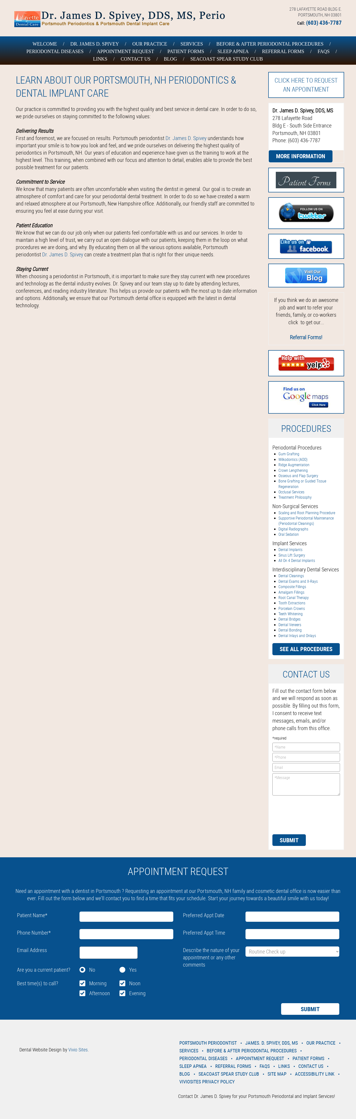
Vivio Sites (78, 1049)
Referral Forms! (306, 337)
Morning (98, 983)
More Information (300, 156)
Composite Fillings (292, 586)
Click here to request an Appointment (306, 84)
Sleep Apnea (233, 51)
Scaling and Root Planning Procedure (306, 512)
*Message (306, 784)
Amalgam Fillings (291, 592)
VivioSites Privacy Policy (207, 1081)
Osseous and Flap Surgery (298, 475)
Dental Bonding (290, 630)
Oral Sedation (288, 534)
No (92, 969)
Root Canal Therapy (293, 597)
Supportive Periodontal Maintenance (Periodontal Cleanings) (306, 520)
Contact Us (135, 59)
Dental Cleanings (291, 575)
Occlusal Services (291, 492)
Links (100, 59)
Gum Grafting (288, 454)
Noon (135, 983)
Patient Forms (185, 51)
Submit (289, 840)
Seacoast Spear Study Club (226, 59)
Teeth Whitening (290, 613)
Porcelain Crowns (291, 608)
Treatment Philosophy (295, 497)
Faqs (323, 51)
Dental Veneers (289, 624)
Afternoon (99, 993)
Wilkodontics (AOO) (293, 459)
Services (192, 44)
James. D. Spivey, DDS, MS (271, 1043)
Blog (170, 59)
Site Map (277, 1074)
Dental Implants (290, 549)
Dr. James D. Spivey (94, 44)
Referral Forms (283, 51)
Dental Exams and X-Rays (298, 581)
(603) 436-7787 (324, 22)
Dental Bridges (289, 619)
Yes (133, 969)
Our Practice (149, 44)
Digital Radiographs (293, 529)
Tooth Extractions (291, 603)
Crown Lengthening (293, 470)
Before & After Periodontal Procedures (270, 44)
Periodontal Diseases (55, 51)
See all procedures (306, 649)
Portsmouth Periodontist (208, 1043)
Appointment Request (125, 51)
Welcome (44, 44)
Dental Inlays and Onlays (297, 635)
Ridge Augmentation (293, 464)
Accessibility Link (314, 1074)
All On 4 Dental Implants (296, 560)
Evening (137, 993)
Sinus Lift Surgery (291, 555)
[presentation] (292, 814)
